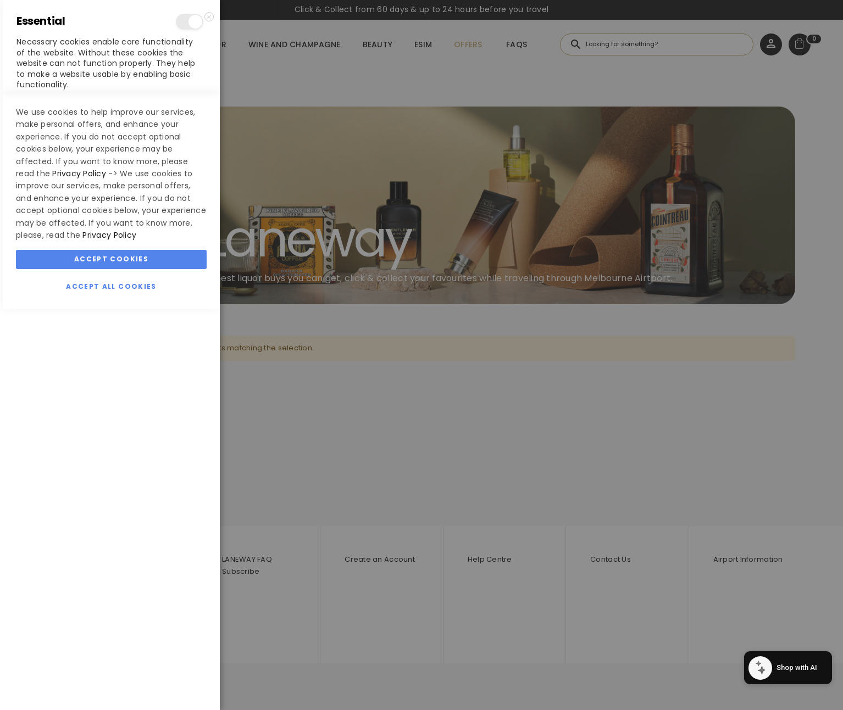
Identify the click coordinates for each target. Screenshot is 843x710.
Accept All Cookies (111, 687)
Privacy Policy (79, 574)
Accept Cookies (111, 659)
